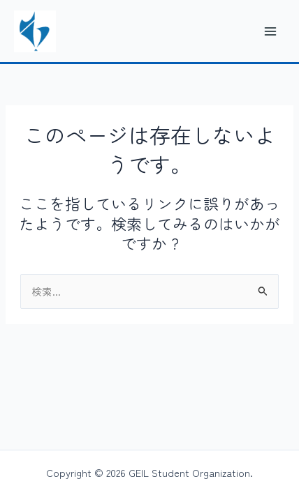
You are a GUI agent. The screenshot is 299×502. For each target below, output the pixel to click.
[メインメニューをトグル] (270, 31)
